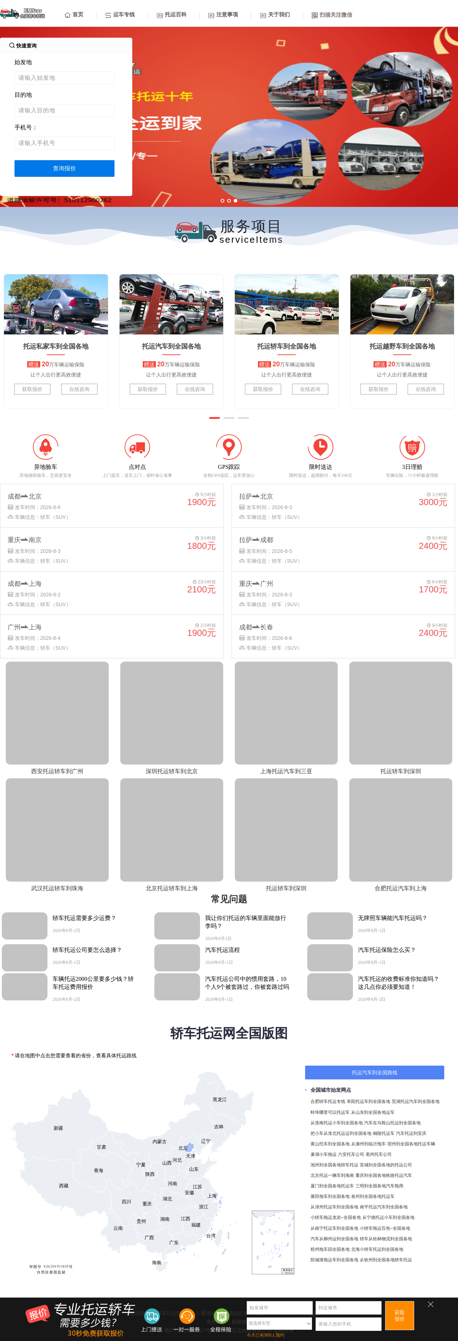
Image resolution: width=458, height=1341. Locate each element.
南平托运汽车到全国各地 (384, 1206)
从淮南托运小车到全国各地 (337, 1122)
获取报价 (32, 389)
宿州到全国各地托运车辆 (411, 1143)
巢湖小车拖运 (324, 1154)
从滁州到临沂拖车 (368, 1143)
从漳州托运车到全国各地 (334, 1206)
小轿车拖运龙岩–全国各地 (336, 1217)
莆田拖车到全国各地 (330, 1196)
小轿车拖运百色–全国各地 (385, 1228)
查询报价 (64, 168)
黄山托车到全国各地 (330, 1143)
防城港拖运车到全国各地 (334, 1259)
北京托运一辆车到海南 (332, 1175)
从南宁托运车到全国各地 (334, 1228)
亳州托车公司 (379, 1154)
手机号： (26, 127)
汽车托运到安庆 (411, 1133)
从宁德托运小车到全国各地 (388, 1217)
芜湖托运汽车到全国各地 (416, 1101)
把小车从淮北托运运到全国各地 (341, 1133)
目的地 (23, 95)
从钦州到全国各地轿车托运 (386, 1259)
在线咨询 (79, 389)
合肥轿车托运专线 (328, 1101)
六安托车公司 (351, 1154)
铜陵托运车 (384, 1133)
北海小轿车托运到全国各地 (377, 1249)
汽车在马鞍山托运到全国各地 (392, 1122)
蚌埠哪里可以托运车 (330, 1112)
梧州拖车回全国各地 (330, 1249)
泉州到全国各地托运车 (373, 1196)
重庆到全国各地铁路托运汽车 (383, 1175)
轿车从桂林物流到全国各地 (386, 1238)
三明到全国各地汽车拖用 (379, 1185)
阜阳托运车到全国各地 (368, 1101)
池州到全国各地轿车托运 (334, 1164)
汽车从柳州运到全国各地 (334, 1238)
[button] (214, 418)
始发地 (23, 62)
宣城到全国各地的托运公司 (386, 1164)
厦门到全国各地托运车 (332, 1185)
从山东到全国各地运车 (373, 1112)
